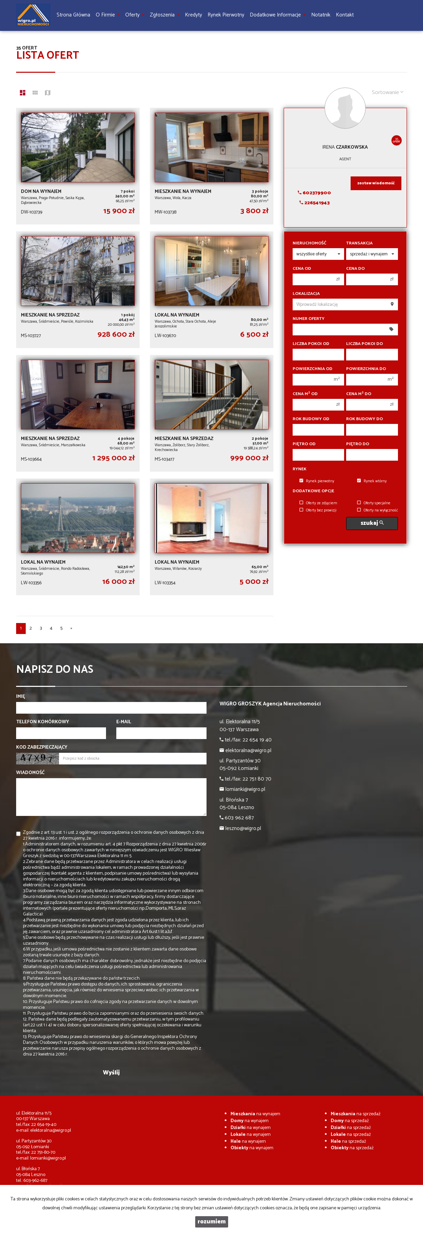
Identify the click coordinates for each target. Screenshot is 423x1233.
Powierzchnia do (366, 369)
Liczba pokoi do (364, 344)
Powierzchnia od (312, 369)
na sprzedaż (355, 1114)
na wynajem (255, 1114)
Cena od (302, 269)
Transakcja (359, 243)
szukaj (372, 523)
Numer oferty (309, 319)
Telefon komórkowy (42, 722)
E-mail (123, 722)
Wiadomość (30, 773)
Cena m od (305, 394)
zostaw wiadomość (376, 183)
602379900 (314, 193)
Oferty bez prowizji (318, 510)
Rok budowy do (364, 419)
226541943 (314, 203)
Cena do (355, 269)
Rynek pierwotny (316, 481)
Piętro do (357, 444)
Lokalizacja (306, 294)
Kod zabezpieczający (41, 747)
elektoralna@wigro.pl (50, 1130)
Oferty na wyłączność (377, 510)
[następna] (71, 628)
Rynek (299, 469)
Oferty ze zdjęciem (318, 503)
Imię (20, 696)
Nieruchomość (309, 243)
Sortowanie (387, 92)
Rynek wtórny (372, 481)
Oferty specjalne (373, 503)
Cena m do (358, 394)
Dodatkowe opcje (313, 491)
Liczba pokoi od (311, 344)
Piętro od (304, 444)
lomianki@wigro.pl (48, 1158)
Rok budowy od (311, 419)
